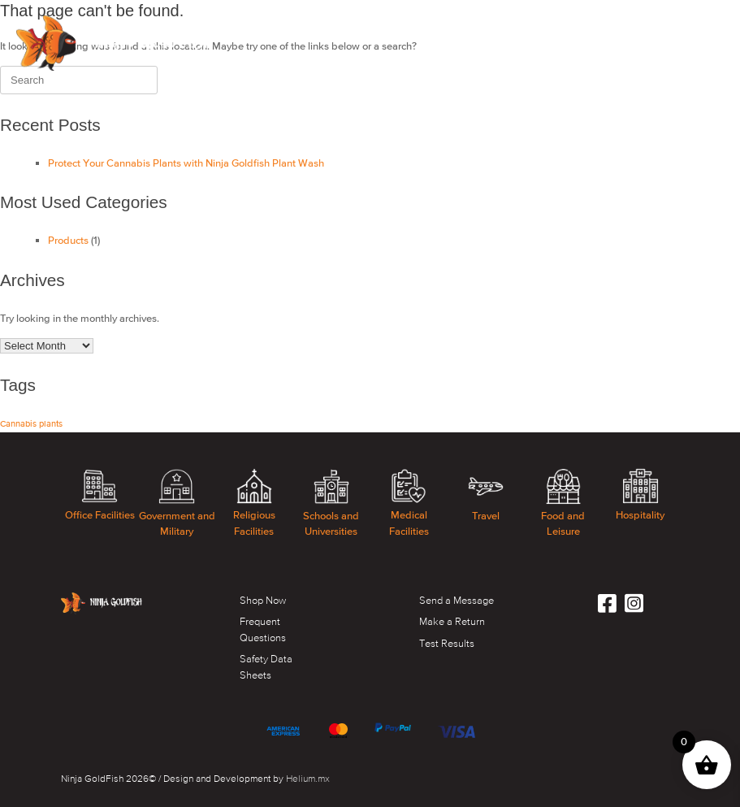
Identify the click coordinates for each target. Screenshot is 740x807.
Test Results (446, 643)
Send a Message (456, 600)
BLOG (252, 65)
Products (68, 240)
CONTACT (615, 21)
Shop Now (263, 600)
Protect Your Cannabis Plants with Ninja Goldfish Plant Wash (186, 163)
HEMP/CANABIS (530, 21)
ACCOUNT (688, 21)
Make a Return (452, 621)
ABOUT (308, 21)
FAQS (456, 21)
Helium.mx (308, 778)
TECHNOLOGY (383, 21)
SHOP (252, 21)
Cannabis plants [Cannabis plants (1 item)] (31, 423)
